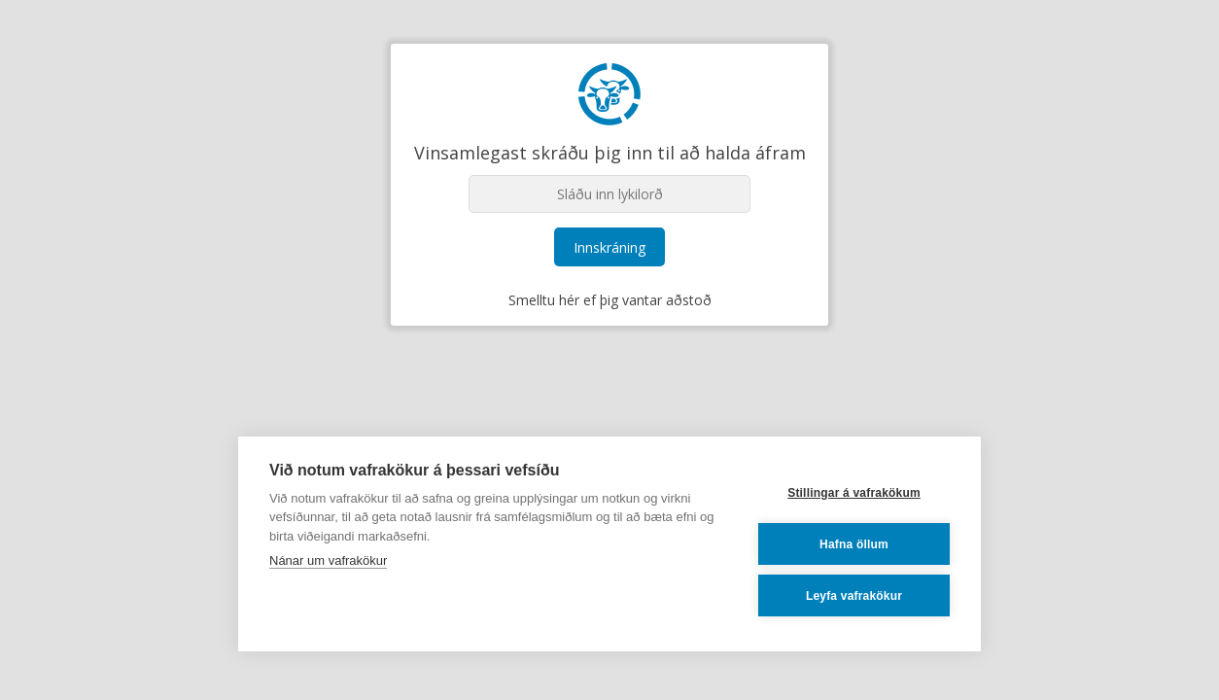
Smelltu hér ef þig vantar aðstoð (610, 300)
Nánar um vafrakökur (328, 560)
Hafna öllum (853, 544)
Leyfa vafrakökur (854, 596)
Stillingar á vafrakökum (854, 493)
